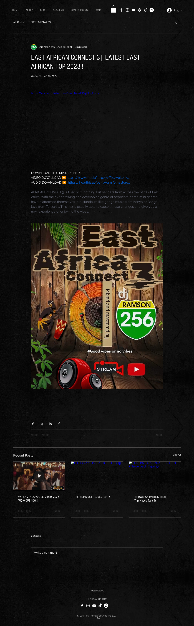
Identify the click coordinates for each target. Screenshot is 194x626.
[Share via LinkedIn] (50, 423)
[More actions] (161, 47)
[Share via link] (59, 423)
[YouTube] (133, 10)
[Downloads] (152, 10)
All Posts (18, 22)
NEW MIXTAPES (41, 22)
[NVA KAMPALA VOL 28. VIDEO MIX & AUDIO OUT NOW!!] (39, 476)
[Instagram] (127, 10)
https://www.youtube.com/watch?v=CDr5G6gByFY (65, 93)
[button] (113, 9)
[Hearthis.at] (139, 10)
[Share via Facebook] (32, 423)
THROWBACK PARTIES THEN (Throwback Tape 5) (149, 498)
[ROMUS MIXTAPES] (106, 605)
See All (177, 454)
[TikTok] (145, 10)
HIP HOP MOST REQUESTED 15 (92, 497)
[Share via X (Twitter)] (41, 423)
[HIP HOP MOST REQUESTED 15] (97, 476)
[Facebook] (121, 10)
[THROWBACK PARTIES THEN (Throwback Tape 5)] (155, 476)
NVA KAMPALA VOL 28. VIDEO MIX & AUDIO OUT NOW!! (38, 498)
